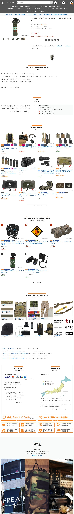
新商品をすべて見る (36, 206)
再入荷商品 (27, 6)
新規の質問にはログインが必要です (19, 111)
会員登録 (59, 46)
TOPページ (4, 348)
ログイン (68, 46)
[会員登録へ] (58, 2)
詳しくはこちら (18, 402)
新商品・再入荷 (14, 6)
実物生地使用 (52, 6)
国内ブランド (60, 6)
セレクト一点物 (43, 6)
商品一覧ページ (11, 348)
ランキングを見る (37, 282)
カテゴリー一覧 (11, 353)
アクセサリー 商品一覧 (19, 358)
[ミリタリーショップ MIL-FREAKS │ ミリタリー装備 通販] (8, 2)
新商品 (21, 6)
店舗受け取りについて (37, 455)
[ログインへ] (65, 2)
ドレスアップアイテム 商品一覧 (21, 353)
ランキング (35, 6)
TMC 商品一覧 (17, 351)
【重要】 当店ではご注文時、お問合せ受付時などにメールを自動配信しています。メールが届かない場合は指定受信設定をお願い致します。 (37, 14)
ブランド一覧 (10, 351)
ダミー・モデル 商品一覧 (20, 356)
